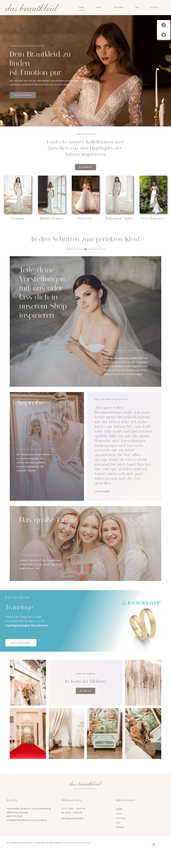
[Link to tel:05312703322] (163, 25)
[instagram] (153, 844)
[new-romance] (153, 176)
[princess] (85, 176)
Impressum (67, 843)
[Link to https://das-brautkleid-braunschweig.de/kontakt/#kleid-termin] (163, 35)
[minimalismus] (51, 176)
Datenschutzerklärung (81, 843)
